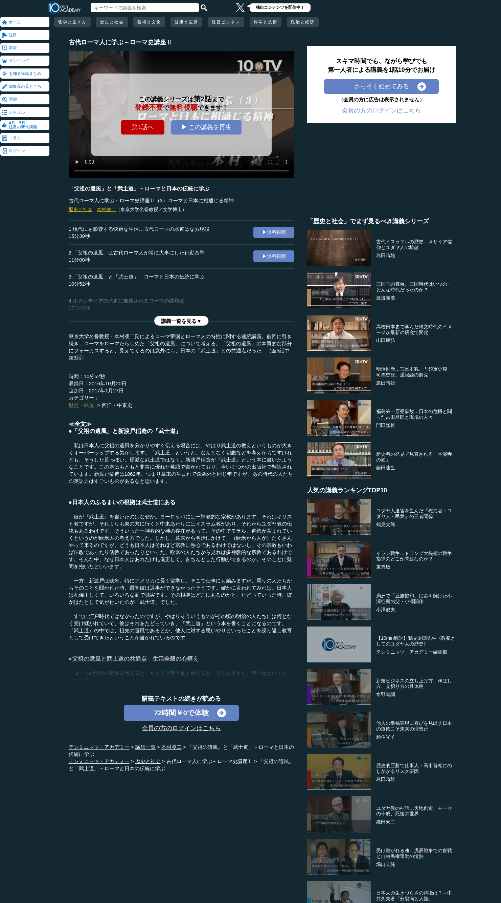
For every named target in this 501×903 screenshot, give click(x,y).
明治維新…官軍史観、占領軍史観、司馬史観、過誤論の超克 (414, 371)
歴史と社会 (112, 22)
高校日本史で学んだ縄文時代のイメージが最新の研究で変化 (414, 329)
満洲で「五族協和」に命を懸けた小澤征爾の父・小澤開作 (414, 598)
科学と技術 (265, 22)
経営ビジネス (226, 22)
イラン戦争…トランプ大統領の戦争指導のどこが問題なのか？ (414, 556)
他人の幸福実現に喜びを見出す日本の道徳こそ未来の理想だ (414, 726)
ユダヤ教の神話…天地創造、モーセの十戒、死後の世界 (414, 811)
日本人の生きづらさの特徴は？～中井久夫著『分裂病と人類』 (414, 895)
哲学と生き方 (72, 22)
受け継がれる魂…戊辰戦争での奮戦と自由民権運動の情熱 (414, 853)
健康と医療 (186, 22)
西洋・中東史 (117, 405)
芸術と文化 (149, 22)
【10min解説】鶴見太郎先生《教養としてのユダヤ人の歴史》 (415, 641)
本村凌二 (106, 209)
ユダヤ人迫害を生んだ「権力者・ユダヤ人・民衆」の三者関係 (414, 513)
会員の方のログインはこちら (181, 728)
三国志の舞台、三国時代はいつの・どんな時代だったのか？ (414, 286)
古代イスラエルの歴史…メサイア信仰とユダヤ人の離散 (414, 244)
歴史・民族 (81, 405)
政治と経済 (303, 22)
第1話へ (143, 127)
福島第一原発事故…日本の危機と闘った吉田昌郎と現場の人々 (414, 414)
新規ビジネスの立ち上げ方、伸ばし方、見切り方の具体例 (414, 683)
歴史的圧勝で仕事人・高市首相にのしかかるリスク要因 (414, 768)
